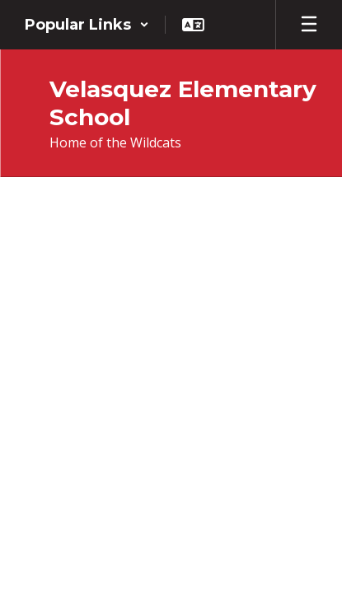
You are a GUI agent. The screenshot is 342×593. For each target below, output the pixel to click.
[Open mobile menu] (309, 24)
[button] (87, 24)
